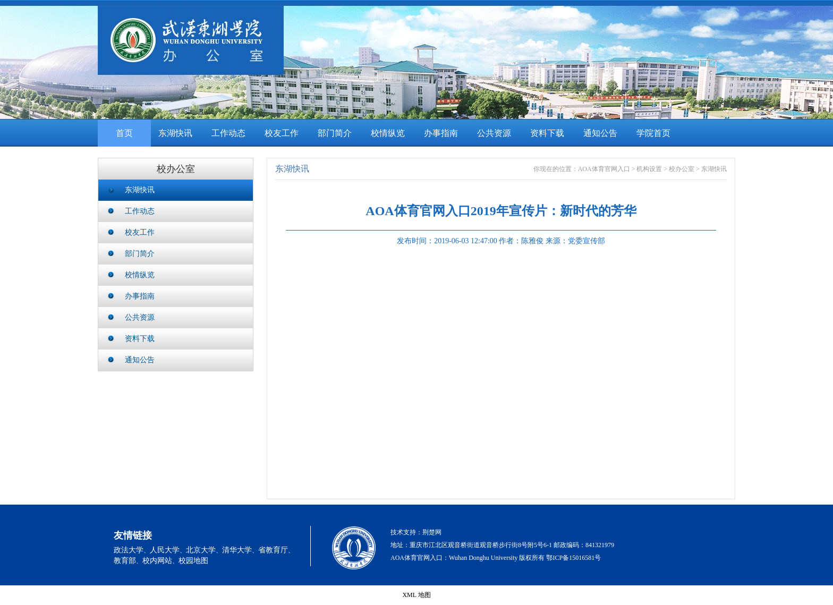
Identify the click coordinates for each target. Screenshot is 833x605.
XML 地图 (416, 595)
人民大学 (165, 550)
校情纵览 (388, 133)
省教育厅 (273, 550)
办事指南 (441, 133)
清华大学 (237, 550)
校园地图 (193, 561)
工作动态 (228, 133)
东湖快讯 (175, 133)
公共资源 (494, 133)
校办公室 (681, 169)
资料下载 (547, 133)
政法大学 (128, 550)
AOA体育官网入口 (604, 169)
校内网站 (157, 561)
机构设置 (649, 169)
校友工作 (282, 133)
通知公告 (600, 133)
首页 (124, 133)
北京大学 (201, 550)
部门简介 (335, 133)
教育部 (125, 561)
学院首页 (653, 133)
